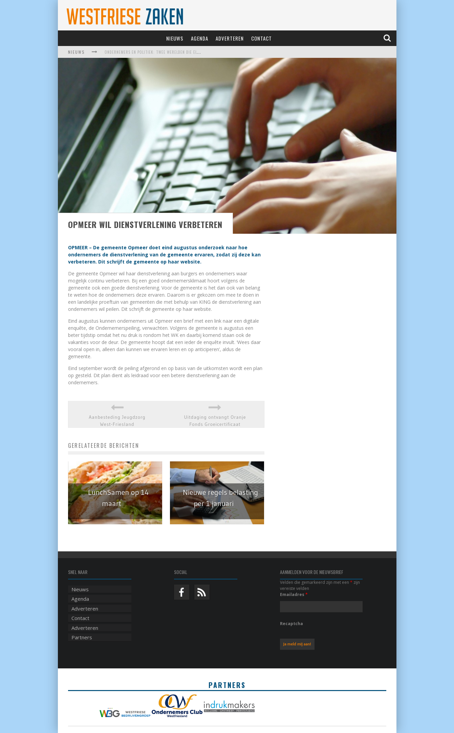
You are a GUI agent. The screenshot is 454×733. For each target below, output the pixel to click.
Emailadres (294, 594)
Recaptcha (291, 623)
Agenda (199, 38)
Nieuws (174, 38)
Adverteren (230, 38)
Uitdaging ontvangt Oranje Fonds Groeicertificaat (215, 420)
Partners (81, 637)
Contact (261, 38)
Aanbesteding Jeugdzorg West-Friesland (117, 420)
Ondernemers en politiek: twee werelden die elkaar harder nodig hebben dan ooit (186, 52)
